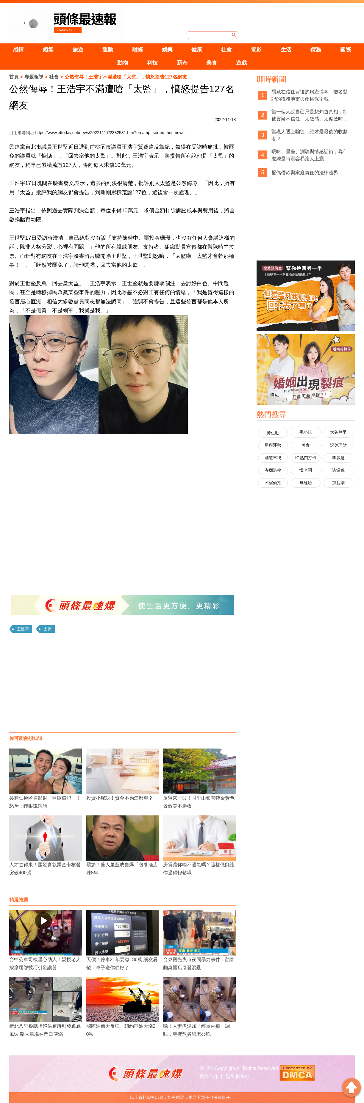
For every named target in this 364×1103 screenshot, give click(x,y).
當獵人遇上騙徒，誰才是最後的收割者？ (309, 135)
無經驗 (305, 482)
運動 (107, 50)
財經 (137, 50)
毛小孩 (305, 432)
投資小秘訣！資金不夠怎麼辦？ (119, 798)
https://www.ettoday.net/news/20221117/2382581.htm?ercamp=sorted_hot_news (109, 132)
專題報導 (33, 76)
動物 (122, 63)
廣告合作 (208, 1076)
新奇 (182, 63)
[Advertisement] (122, 685)
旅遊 (78, 50)
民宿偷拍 (273, 482)
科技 (152, 63)
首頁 (14, 76)
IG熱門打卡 (305, 457)
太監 (47, 629)
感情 (18, 50)
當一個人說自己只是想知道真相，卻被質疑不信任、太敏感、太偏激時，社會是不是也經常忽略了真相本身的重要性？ (309, 115)
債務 (315, 50)
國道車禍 (273, 457)
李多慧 (338, 457)
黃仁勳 (273, 433)
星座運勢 (273, 445)
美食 (211, 63)
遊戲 (241, 63)
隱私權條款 (238, 1076)
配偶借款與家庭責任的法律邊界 (304, 172)
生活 (286, 50)
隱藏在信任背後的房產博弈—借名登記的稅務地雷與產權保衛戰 (309, 95)
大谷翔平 (338, 432)
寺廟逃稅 (273, 470)
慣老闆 (305, 470)
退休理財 (338, 445)
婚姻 (48, 50)
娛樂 (167, 50)
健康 (196, 50)
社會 (226, 50)
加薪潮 (338, 482)
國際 (345, 50)
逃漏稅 (338, 470)
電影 (256, 50)
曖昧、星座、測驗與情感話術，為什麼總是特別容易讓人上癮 (309, 155)
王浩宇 (23, 629)
